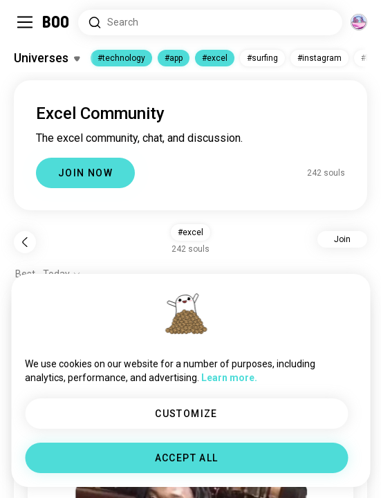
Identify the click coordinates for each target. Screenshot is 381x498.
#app (174, 58)
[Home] (56, 22)
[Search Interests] (210, 22)
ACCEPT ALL (187, 457)
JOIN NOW (85, 172)
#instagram (319, 58)
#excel (214, 58)
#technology (121, 58)
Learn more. (229, 377)
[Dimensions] (359, 22)
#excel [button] (190, 232)
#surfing (262, 58)
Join (342, 239)
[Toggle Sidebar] (25, 22)
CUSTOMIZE (186, 413)
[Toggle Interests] (47, 58)
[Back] (25, 242)
